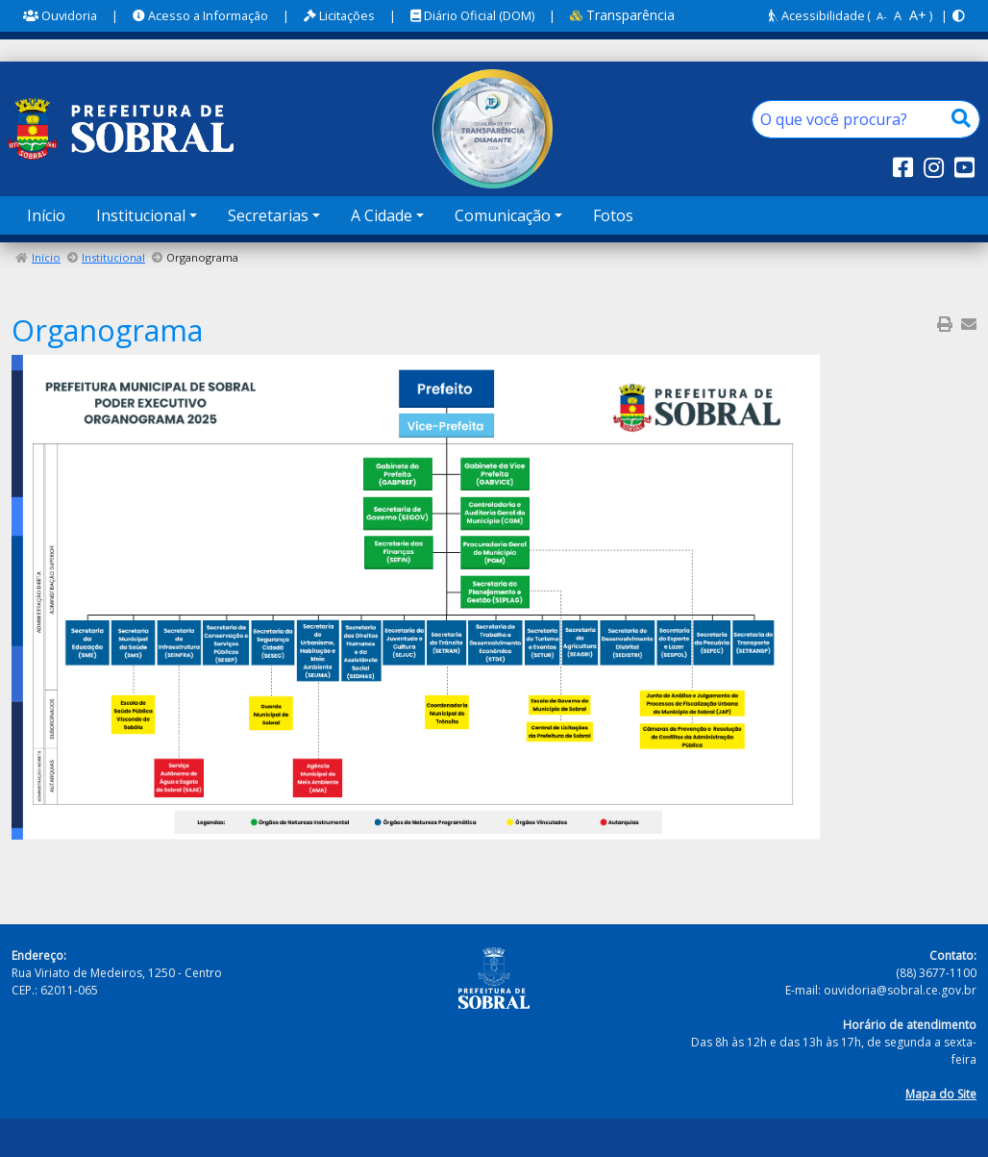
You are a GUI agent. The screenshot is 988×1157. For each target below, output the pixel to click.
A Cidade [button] (381, 215)
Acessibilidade (817, 15)
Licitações (339, 15)
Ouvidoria (60, 15)
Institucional (113, 257)
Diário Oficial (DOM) (472, 15)
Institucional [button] (140, 215)
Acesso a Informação (200, 15)
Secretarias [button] (268, 215)
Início (46, 215)
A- (882, 16)
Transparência (622, 15)
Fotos (613, 215)
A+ (917, 15)
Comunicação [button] (503, 215)
